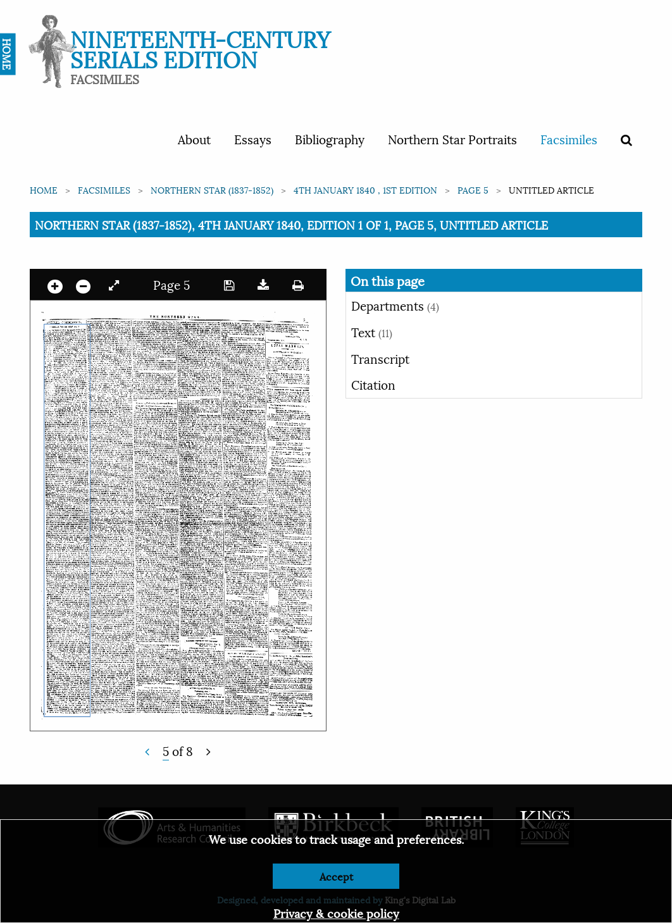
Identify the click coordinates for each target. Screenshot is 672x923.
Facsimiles (568, 138)
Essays (252, 138)
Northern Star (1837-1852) (212, 189)
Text (371, 331)
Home (44, 189)
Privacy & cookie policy (336, 912)
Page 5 (472, 189)
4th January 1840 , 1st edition (365, 189)
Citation (373, 384)
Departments (395, 304)
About (194, 138)
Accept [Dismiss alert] (336, 876)
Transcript (380, 358)
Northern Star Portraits (452, 138)
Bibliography (329, 138)
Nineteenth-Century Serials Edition (200, 48)
